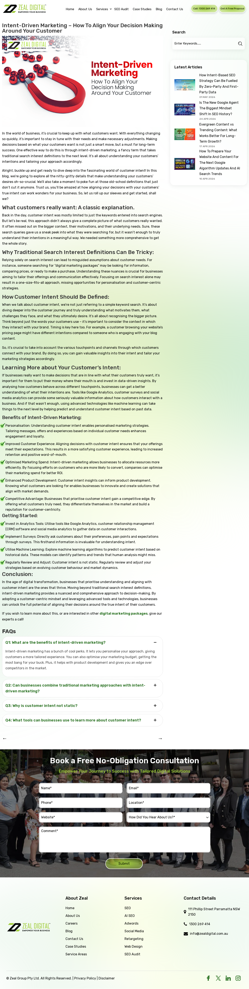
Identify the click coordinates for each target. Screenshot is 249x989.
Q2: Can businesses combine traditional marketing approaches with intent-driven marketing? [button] (81, 687)
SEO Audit (132, 954)
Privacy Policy (85, 978)
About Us (72, 916)
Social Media (134, 931)
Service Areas (76, 954)
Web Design (133, 946)
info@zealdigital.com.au (209, 934)
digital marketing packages (124, 613)
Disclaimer (107, 978)
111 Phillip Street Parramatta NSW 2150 (214, 911)
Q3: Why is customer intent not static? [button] (81, 706)
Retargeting (133, 939)
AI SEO (129, 916)
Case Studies (75, 946)
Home (69, 908)
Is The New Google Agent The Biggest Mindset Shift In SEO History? (219, 108)
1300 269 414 (199, 924)
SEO (127, 908)
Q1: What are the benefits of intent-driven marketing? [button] (81, 642)
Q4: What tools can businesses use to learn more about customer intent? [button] (81, 720)
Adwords (131, 923)
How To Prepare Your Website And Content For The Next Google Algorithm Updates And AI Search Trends (219, 162)
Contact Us (74, 939)
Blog (69, 931)
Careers (71, 923)
